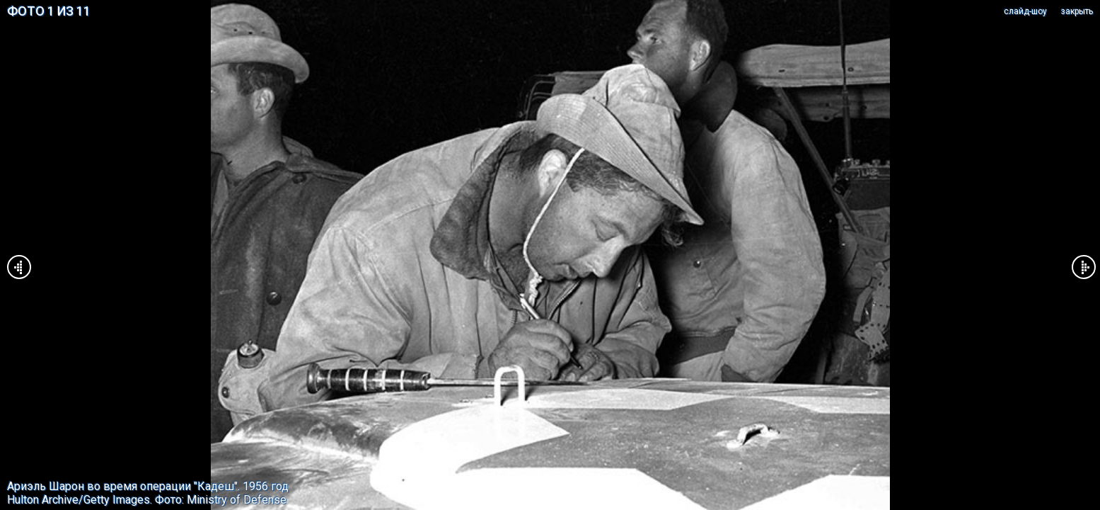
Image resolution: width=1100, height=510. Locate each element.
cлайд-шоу (1025, 11)
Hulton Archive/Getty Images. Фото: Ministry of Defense (146, 499)
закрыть (1077, 11)
